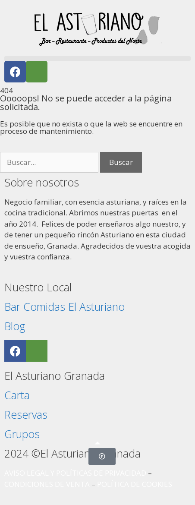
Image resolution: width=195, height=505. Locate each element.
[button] (97, 58)
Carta (17, 395)
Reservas (25, 414)
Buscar (121, 162)
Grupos (22, 433)
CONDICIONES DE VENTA (47, 484)
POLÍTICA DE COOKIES (134, 484)
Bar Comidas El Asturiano (64, 306)
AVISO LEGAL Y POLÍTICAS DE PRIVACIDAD (75, 473)
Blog (14, 326)
